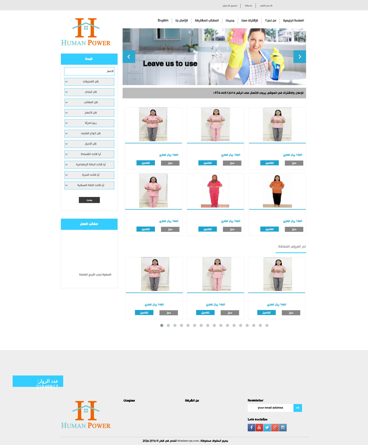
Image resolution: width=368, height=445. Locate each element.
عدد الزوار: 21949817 (47, 384)
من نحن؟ (270, 21)
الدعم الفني (266, 6)
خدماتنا (248, 6)
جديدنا (230, 21)
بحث (89, 200)
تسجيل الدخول (230, 6)
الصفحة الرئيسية (293, 21)
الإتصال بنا (181, 21)
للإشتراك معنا (249, 21)
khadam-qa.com (188, 441)
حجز (170, 163)
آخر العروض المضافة (292, 247)
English (163, 21)
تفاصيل (146, 163)
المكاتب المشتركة (207, 21)
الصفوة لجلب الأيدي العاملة (95, 276)
